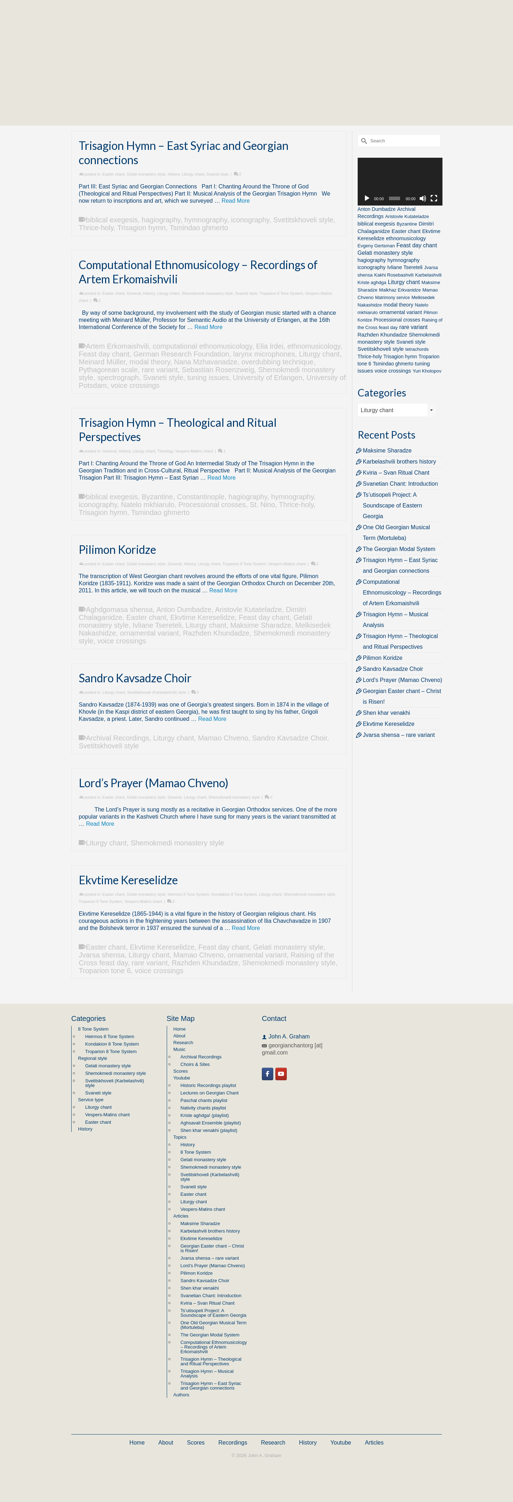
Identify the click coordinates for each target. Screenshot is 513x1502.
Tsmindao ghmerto (199, 228)
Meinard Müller (102, 362)
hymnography (206, 220)
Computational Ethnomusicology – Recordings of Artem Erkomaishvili (402, 592)
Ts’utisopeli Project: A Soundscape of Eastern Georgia (392, 505)
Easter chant (114, 174)
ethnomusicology (313, 346)
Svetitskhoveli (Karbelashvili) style (156, 692)
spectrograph (118, 377)
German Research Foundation (181, 354)
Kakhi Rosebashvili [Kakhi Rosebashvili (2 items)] (394, 275)
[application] (400, 182)
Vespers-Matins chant (194, 451)
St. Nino (262, 505)
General (134, 293)
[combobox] (397, 410)
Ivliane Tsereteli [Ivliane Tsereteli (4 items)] (405, 267)
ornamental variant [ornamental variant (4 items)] (400, 312)
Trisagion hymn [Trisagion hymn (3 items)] (400, 356)
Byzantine (157, 497)
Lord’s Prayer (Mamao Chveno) (402, 680)
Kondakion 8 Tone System (234, 894)
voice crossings (135, 385)
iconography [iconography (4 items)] (372, 267)
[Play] (366, 198)
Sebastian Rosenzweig (218, 370)
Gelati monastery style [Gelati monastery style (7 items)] (385, 253)
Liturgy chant (193, 174)
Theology (165, 451)
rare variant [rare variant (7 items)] (413, 327)
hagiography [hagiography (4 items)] (372, 260)
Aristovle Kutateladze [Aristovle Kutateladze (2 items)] (407, 216)
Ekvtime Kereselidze (202, 617)
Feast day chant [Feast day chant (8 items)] (417, 245)
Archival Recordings (117, 738)
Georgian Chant (256, 50)
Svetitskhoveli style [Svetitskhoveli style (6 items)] (381, 349)
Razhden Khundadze (216, 633)
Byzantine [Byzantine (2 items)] (407, 224)
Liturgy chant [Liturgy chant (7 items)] (404, 282)
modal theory (149, 362)
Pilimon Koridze (383, 658)
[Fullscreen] (433, 198)
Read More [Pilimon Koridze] (223, 590)
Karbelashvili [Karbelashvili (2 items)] (428, 275)
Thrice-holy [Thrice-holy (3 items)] (370, 356)
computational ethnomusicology (202, 346)
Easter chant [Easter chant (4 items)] (406, 231)
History (174, 174)
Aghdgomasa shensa (119, 609)
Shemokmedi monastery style (207, 293)
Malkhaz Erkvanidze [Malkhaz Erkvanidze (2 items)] (400, 290)
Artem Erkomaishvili (117, 346)
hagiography (161, 220)
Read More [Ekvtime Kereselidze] (246, 928)
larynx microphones (264, 354)
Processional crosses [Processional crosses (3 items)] (397, 320)
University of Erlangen (268, 377)
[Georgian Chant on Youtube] (281, 1074)
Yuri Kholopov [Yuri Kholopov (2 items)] (427, 371)
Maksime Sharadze (260, 625)
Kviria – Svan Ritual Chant (396, 473)
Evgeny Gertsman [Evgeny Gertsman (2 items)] (376, 245)
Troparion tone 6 (105, 971)
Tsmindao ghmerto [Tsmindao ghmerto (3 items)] (393, 363)
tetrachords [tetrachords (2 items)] (417, 349)
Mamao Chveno (223, 738)
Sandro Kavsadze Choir (289, 738)
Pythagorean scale (108, 370)
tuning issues (208, 377)
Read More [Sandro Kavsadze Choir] (212, 719)
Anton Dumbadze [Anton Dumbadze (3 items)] (377, 209)
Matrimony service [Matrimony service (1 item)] (392, 297)
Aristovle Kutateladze (248, 609)
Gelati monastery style (146, 174)
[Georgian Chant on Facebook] (267, 1074)
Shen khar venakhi (386, 713)
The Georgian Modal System (399, 549)
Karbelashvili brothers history (399, 462)
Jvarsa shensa (102, 955)
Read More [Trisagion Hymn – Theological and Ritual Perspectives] (221, 478)
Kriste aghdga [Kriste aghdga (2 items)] (372, 282)
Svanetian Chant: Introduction (400, 484)
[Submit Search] (363, 141)
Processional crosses (212, 505)
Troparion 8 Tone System (281, 293)
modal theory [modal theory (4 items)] (398, 305)
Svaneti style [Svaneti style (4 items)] (411, 342)
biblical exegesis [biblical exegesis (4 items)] (376, 224)
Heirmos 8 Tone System (188, 894)
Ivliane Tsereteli (157, 625)
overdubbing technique (278, 362)
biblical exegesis (112, 220)
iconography (250, 220)
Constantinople (200, 497)
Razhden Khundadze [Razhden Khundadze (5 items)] (383, 335)
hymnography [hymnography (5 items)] (404, 260)
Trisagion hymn (141, 228)
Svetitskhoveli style (303, 220)
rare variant (160, 370)
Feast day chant (104, 354)
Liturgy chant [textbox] (377, 410)
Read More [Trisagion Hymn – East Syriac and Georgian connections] (236, 201)
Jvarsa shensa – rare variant (399, 735)
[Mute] (422, 198)
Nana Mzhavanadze (206, 362)
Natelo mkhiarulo (148, 505)
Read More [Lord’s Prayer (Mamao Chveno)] (100, 824)
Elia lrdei (270, 346)
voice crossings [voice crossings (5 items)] (393, 371)
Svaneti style (217, 174)
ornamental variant (149, 633)
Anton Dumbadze (184, 609)
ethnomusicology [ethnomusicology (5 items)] (406, 238)
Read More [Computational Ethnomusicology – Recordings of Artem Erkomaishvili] (209, 327)
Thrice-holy (96, 228)
